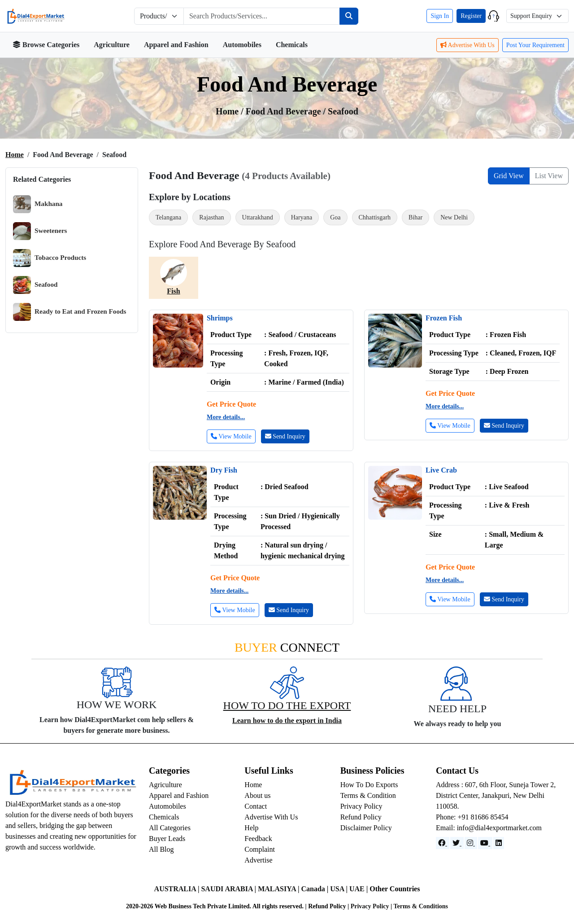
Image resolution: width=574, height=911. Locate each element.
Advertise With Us (467, 45)
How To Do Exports (369, 784)
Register (471, 16)
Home (14, 154)
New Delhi (454, 217)
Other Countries (395, 889)
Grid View (509, 176)
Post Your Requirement (535, 45)
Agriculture (112, 44)
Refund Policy (361, 817)
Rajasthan (211, 217)
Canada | (315, 889)
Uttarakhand (257, 217)
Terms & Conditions (420, 906)
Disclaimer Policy (366, 828)
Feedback (258, 838)
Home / (231, 111)
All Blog (161, 849)
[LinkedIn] (498, 843)
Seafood (35, 285)
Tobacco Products (49, 258)
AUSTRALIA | (177, 889)
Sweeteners (40, 231)
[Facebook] (442, 843)
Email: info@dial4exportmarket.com (489, 828)
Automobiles (242, 44)
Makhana (37, 204)
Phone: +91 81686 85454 (472, 817)
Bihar (415, 217)
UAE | (359, 889)
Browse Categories (46, 44)
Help (251, 828)
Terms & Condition (368, 795)
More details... (226, 417)
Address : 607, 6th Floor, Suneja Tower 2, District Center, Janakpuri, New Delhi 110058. (496, 795)
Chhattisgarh (375, 217)
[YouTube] (485, 843)
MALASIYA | (279, 889)
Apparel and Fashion (176, 44)
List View (549, 176)
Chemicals (292, 44)
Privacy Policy (361, 806)
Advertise (258, 860)
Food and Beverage (284, 111)
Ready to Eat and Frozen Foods (69, 312)
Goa (335, 217)
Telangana (168, 217)
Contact (255, 806)
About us (257, 795)
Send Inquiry (285, 436)
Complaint (259, 849)
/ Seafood (340, 111)
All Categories (170, 828)
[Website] (457, 843)
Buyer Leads (167, 838)
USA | (339, 889)
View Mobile (231, 436)
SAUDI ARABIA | (229, 889)
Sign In (439, 16)
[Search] (348, 16)
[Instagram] (471, 843)
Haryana (301, 217)
